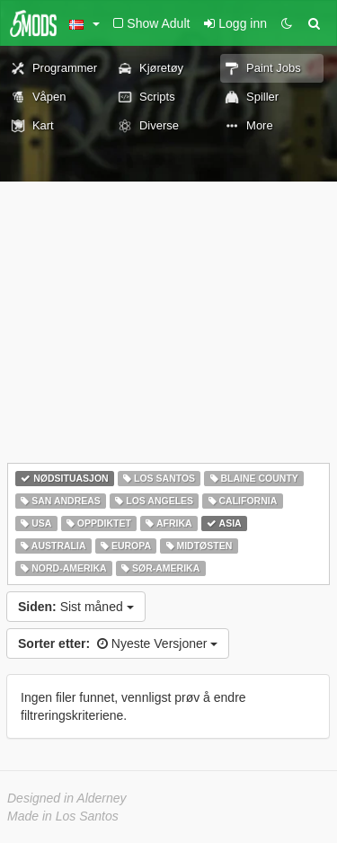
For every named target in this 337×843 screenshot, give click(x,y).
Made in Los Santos (63, 816)
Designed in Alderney (67, 798)
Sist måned (76, 606)
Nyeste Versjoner (117, 643)
